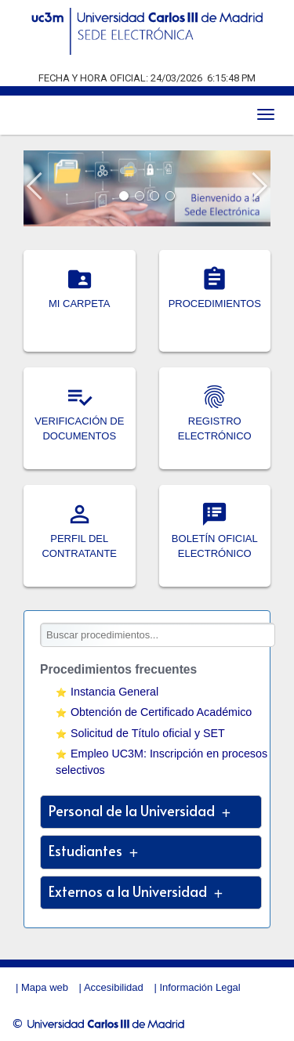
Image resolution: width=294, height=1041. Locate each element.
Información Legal (199, 987)
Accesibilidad (113, 987)
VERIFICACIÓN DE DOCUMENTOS (79, 421)
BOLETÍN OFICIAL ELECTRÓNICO (215, 539)
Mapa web (44, 987)
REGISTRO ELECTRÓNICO (215, 421)
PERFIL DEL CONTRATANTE (79, 539)
